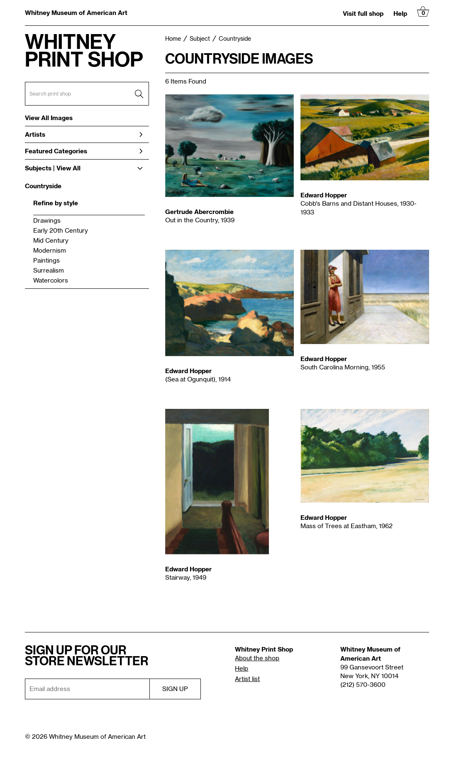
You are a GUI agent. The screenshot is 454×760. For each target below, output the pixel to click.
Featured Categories (84, 151)
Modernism (49, 251)
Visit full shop (363, 13)
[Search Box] (87, 94)
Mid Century (50, 241)
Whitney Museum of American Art (76, 12)
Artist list (247, 679)
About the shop (257, 658)
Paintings (46, 261)
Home (173, 39)
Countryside (43, 185)
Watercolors (50, 281)
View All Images (49, 118)
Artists (84, 134)
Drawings (47, 221)
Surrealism (48, 271)
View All (68, 168)
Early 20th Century (60, 231)
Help (400, 13)
